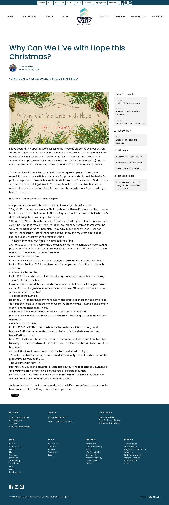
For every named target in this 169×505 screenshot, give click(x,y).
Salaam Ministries (132, 457)
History (51, 455)
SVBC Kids (59, 2)
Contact (87, 2)
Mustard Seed (130, 446)
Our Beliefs (52, 452)
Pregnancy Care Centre (135, 449)
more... (89, 463)
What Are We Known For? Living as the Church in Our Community (129, 185)
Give (50, 2)
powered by (150, 497)
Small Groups (138, 16)
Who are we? (29, 16)
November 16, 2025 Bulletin (129, 162)
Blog (65, 16)
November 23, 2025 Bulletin (129, 156)
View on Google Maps (19, 426)
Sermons (104, 16)
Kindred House (130, 443)
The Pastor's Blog (18, 79)
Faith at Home (130, 460)
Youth (69, 2)
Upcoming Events (124, 94)
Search (42, 2)
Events (49, 16)
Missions (128, 439)
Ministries (120, 16)
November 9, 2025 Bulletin (128, 168)
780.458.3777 (61, 417)
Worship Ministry (93, 452)
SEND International (132, 455)
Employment (100, 2)
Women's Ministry (94, 457)
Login (68, 497)
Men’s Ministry (92, 460)
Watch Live (157, 16)
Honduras (128, 452)
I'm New (51, 449)
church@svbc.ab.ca (64, 421)
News (78, 2)
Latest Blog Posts (124, 175)
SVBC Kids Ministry (94, 446)
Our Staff (52, 446)
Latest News (121, 150)
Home (10, 16)
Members (113, 2)
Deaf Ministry (92, 455)
